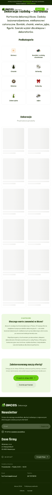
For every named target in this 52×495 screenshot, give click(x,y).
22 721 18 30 (31, 476)
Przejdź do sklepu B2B (26, 378)
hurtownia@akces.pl (9, 476)
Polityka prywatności (31, 486)
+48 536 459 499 (31, 3)
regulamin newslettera (18, 432)
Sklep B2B (40, 9)
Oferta (22, 491)
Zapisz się (44, 426)
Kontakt (29, 491)
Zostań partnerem (26, 385)
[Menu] (47, 9)
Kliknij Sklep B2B (27, 1)
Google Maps (42, 457)
